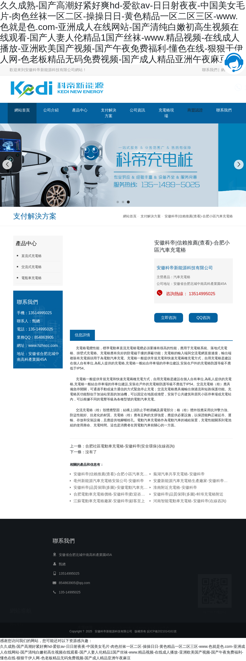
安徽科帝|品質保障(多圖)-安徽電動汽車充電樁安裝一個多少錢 (111, 487)
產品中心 (79, 110)
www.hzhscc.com (43, 345)
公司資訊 (137, 110)
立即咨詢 (168, 318)
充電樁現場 (166, 113)
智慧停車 (125, 626)
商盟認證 (195, 110)
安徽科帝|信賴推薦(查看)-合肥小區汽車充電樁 (199, 216)
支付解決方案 (108, 113)
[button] (118, 202)
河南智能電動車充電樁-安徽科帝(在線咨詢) (189, 501)
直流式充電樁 (29, 256)
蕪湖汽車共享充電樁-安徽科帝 (178, 474)
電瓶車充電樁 (29, 278)
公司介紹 (51, 110)
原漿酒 (164, 626)
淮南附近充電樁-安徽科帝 (175, 487)
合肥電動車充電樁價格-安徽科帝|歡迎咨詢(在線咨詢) (111, 494)
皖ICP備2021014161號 (162, 635)
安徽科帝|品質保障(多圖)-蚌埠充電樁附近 (188, 494)
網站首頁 (22, 110)
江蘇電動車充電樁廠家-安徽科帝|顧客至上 (109, 501)
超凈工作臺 (108, 626)
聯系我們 (209, 70)
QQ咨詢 (203, 318)
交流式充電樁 (29, 267)
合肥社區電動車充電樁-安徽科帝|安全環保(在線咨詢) (130, 446)
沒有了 (91, 452)
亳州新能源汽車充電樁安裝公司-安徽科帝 (109, 481)
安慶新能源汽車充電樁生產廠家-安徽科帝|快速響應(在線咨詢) (190, 481)
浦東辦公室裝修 (145, 626)
